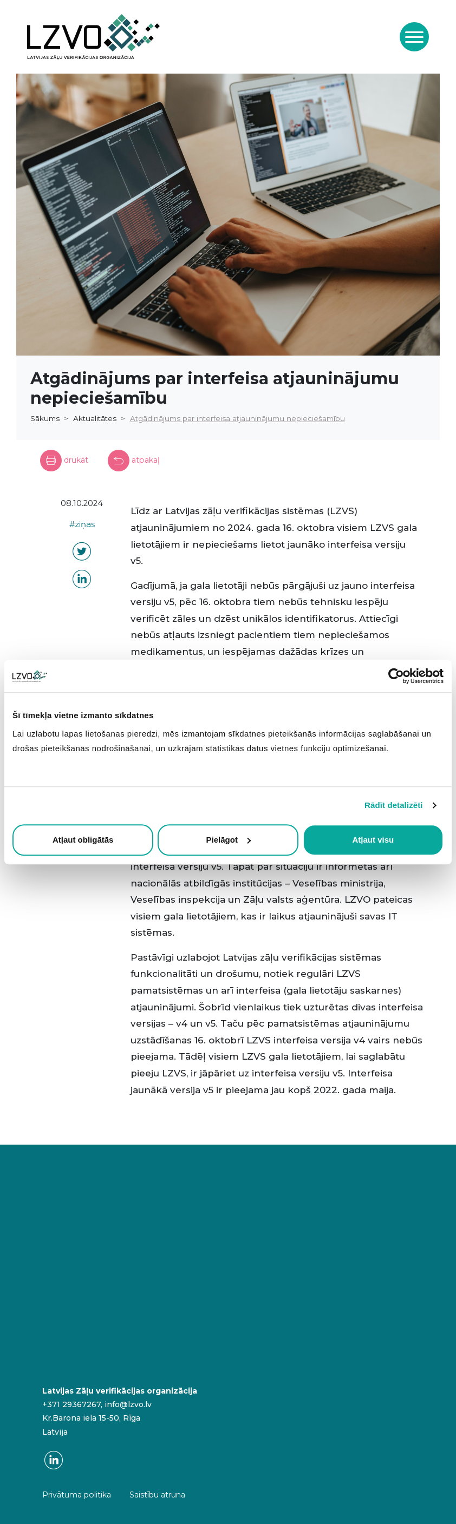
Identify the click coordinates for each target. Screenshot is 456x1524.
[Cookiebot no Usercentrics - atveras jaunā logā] (396, 676)
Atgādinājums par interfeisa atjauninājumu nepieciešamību (237, 418)
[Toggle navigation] (414, 36)
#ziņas (82, 524)
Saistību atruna (157, 1495)
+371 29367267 (71, 1404)
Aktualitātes (94, 418)
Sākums (45, 418)
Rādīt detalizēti (393, 805)
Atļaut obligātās (83, 839)
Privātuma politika (76, 1495)
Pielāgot (228, 839)
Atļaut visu (373, 839)
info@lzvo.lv (128, 1404)
